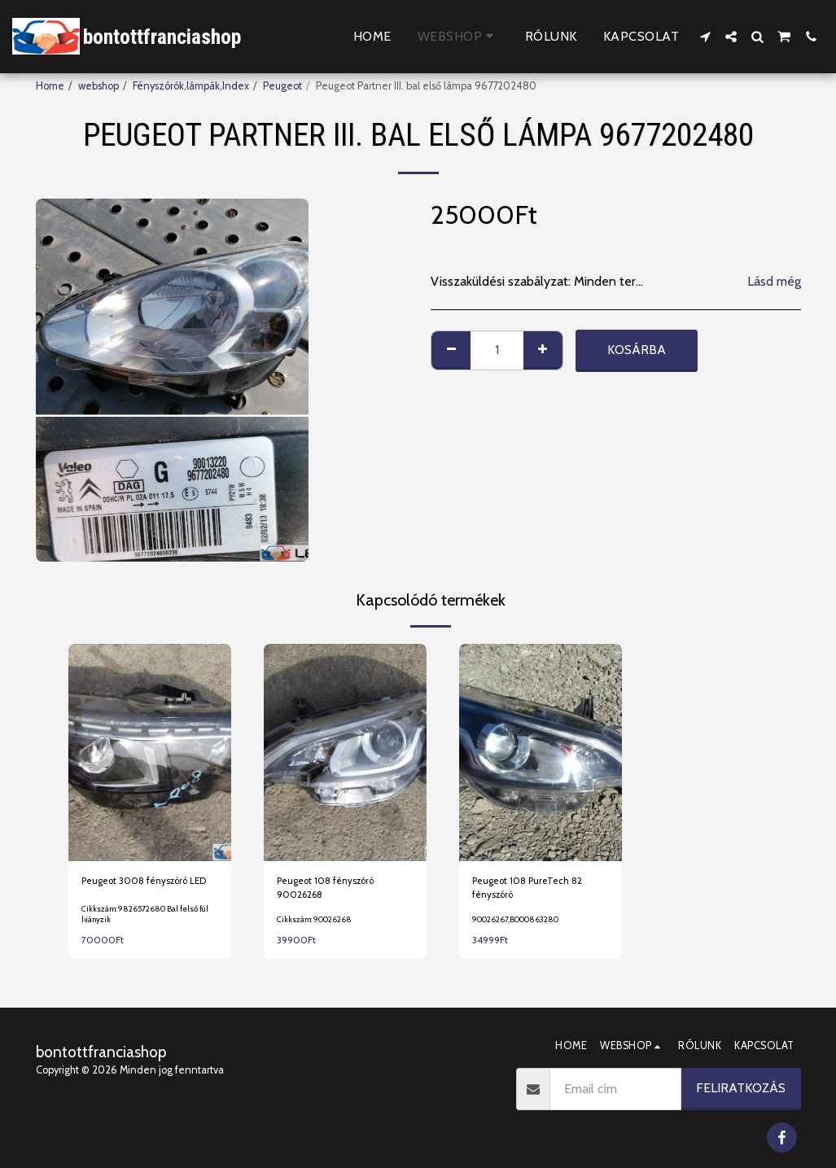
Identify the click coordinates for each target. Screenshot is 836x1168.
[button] (705, 36)
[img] (149, 752)
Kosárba (636, 349)
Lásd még (774, 281)
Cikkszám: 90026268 (317, 923)
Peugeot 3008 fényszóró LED (149, 882)
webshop (98, 86)
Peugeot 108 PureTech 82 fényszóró (531, 889)
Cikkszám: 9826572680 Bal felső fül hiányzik (147, 918)
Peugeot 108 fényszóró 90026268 (330, 889)
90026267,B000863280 (522, 923)
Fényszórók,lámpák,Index (191, 86)
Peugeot (282, 86)
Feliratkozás (741, 1088)
